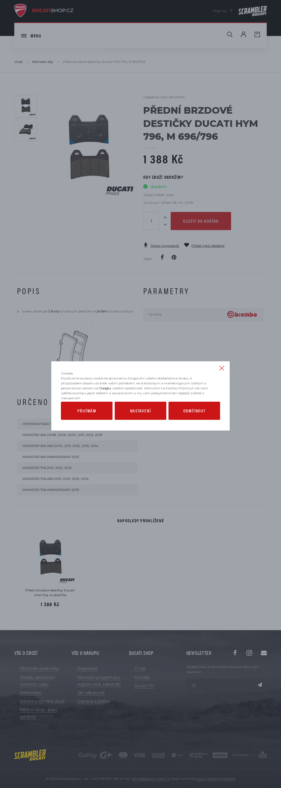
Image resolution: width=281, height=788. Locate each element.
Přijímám (86, 422)
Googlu (105, 400)
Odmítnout (194, 422)
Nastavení (140, 422)
